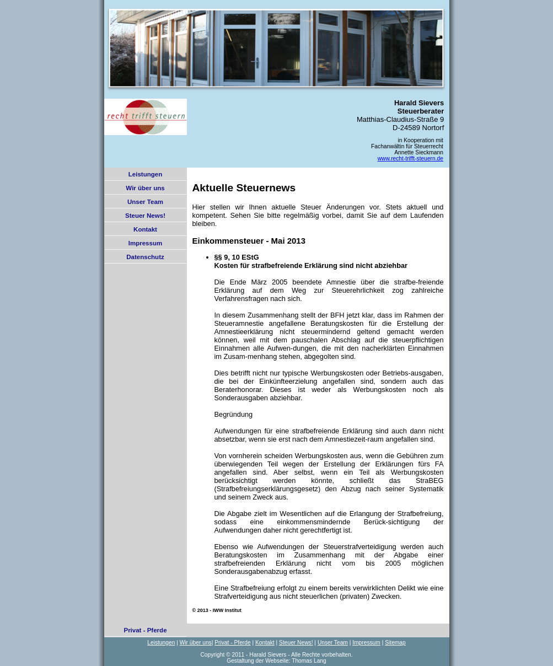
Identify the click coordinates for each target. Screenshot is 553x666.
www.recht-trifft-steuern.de (410, 158)
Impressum (145, 243)
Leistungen (145, 174)
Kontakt (145, 229)
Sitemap (395, 643)
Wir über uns (145, 188)
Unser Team (145, 201)
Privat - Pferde (145, 630)
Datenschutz (145, 257)
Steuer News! (145, 215)
